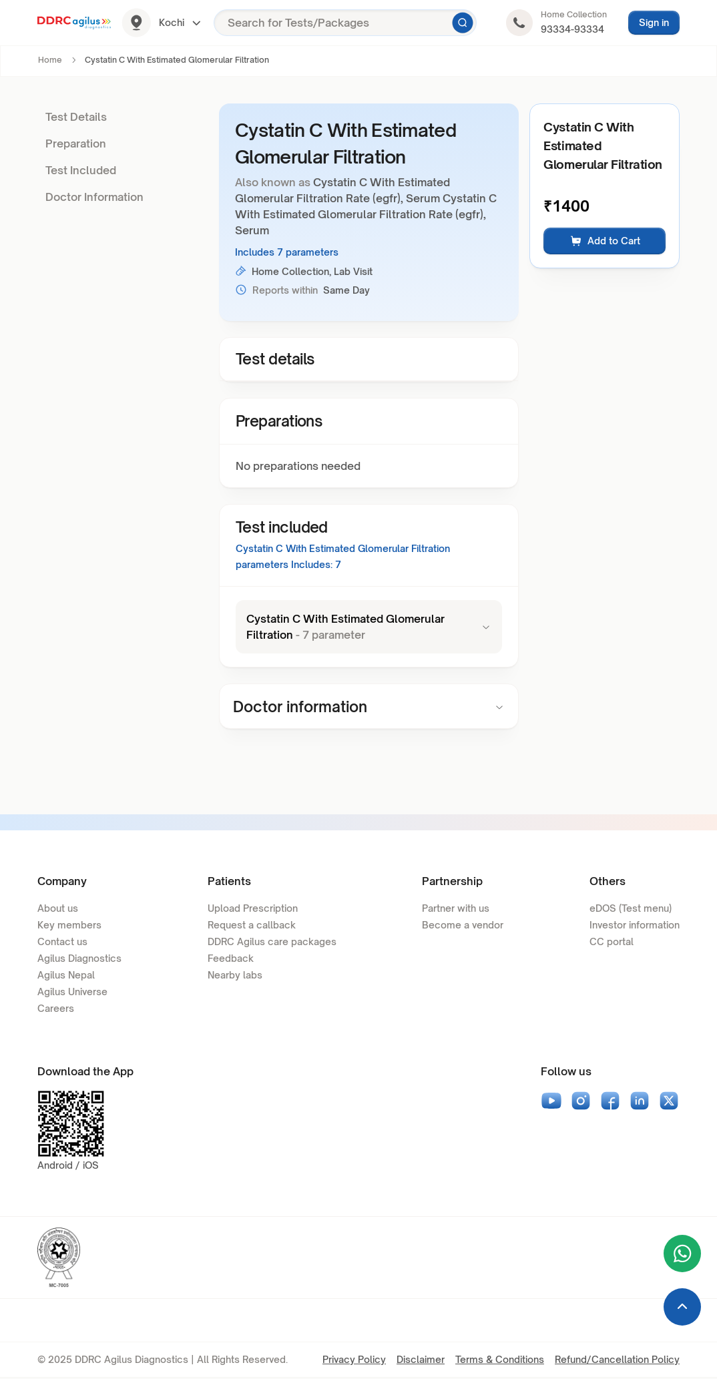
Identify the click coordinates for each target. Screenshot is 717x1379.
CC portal (611, 942)
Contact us (62, 942)
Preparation (75, 143)
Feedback (231, 959)
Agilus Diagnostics (79, 959)
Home (50, 60)
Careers (55, 1009)
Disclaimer (421, 1360)
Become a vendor (462, 926)
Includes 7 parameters (286, 252)
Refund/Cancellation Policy (617, 1360)
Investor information (634, 926)
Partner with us (455, 909)
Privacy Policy (354, 1360)
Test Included (80, 170)
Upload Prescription (253, 909)
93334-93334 (572, 29)
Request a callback (252, 926)
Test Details (76, 116)
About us (57, 909)
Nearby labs (235, 976)
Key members (69, 926)
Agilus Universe (72, 993)
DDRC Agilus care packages (272, 942)
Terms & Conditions (499, 1360)
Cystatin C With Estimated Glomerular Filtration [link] (177, 60)
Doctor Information (94, 197)
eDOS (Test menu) (630, 909)
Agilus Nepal (66, 976)
